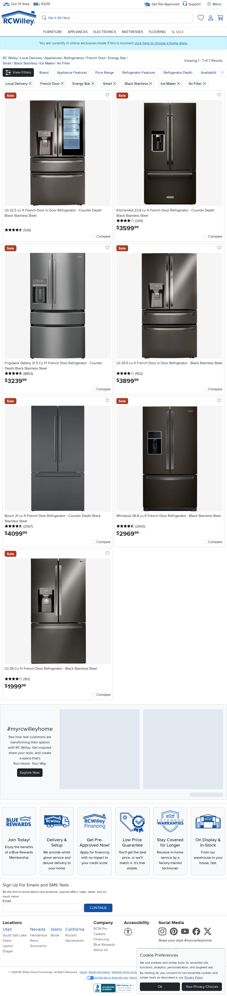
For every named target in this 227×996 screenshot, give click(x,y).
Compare (103, 236)
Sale (177, 32)
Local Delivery (31, 58)
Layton (8, 946)
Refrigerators (74, 58)
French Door (96, 58)
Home (83, 972)
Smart (7, 63)
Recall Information (99, 972)
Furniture (52, 32)
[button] (18, 72)
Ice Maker (47, 63)
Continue (98, 908)
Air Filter (63, 63)
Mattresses (132, 32)
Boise (55, 935)
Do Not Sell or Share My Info (108, 977)
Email (7, 901)
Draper (8, 951)
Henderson (38, 935)
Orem (7, 940)
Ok (160, 986)
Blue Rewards (104, 944)
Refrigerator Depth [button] (178, 72)
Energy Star (117, 58)
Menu (213, 4)
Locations (12, 922)
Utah (7, 929)
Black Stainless (26, 63)
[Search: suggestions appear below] (116, 18)
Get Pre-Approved (162, 4)
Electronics (104, 32)
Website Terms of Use (125, 972)
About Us (101, 950)
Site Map (135, 977)
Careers (100, 934)
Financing (101, 939)
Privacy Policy (193, 977)
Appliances (78, 32)
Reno (34, 940)
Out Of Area (16, 4)
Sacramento (74, 940)
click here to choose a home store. (161, 43)
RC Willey (10, 58)
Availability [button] (209, 72)
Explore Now (30, 772)
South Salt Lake (15, 935)
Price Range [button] (104, 72)
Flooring (157, 32)
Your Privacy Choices (202, 986)
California (74, 929)
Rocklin (71, 935)
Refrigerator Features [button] (138, 72)
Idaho (56, 929)
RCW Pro (100, 928)
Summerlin (38, 946)
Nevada (37, 929)
